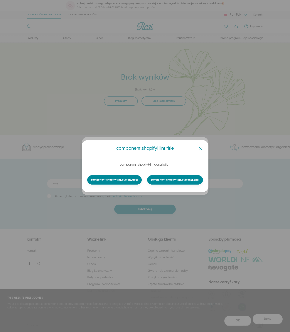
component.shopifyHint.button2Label (175, 180)
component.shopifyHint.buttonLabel (114, 180)
